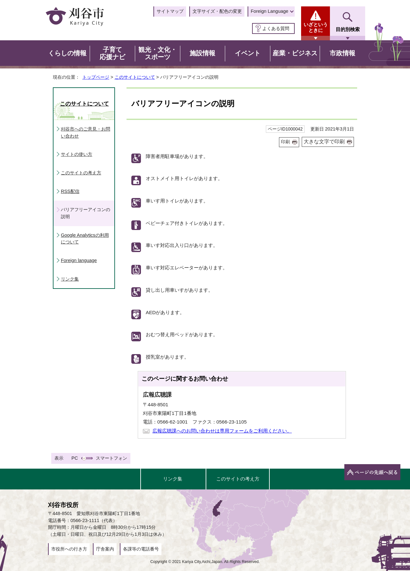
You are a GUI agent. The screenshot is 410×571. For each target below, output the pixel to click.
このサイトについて (135, 77)
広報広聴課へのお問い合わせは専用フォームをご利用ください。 (222, 430)
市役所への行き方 (69, 548)
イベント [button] (247, 53)
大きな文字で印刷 (324, 141)
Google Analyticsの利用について (85, 239)
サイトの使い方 (76, 154)
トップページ (95, 77)
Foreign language (79, 260)
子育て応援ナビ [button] (112, 53)
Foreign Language (269, 11)
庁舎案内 (105, 548)
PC (74, 458)
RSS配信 (70, 191)
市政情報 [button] (342, 53)
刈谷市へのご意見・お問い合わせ (85, 132)
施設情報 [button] (202, 53)
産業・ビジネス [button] (295, 53)
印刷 (285, 141)
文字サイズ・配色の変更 (217, 11)
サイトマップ (170, 11)
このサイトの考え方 (81, 172)
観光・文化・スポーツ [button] (157, 53)
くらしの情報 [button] (67, 53)
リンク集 (70, 279)
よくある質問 (275, 28)
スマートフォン (111, 458)
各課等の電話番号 (141, 548)
